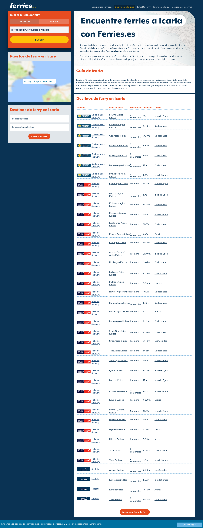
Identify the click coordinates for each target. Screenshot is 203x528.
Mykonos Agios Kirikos (116, 273)
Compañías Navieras (102, 7)
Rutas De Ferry (143, 7)
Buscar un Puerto (39, 136)
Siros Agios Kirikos (118, 341)
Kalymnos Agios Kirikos (117, 126)
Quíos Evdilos (116, 370)
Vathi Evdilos (115, 460)
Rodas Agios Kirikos (119, 321)
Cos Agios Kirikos (117, 136)
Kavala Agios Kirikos (119, 234)
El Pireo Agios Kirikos (119, 311)
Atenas (158, 311)
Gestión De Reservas (182, 7)
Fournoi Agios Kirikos (116, 116)
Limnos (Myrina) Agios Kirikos (117, 253)
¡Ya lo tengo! (189, 524)
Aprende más (95, 524)
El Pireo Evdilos (116, 439)
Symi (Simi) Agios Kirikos (117, 332)
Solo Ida (54, 21)
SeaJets (95, 469)
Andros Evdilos (116, 470)
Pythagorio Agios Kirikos (117, 175)
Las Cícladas (161, 273)
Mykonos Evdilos (117, 419)
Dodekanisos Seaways (98, 116)
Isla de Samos (161, 175)
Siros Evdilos (115, 450)
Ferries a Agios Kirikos (23, 127)
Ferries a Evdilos (20, 119)
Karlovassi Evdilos (118, 391)
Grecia (158, 234)
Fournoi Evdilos (116, 380)
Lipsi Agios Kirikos (118, 155)
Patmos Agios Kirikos (119, 165)
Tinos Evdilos (115, 499)
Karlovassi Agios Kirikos (117, 214)
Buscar (39, 39)
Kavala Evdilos (116, 400)
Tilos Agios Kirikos (118, 351)
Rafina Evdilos (116, 490)
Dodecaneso (161, 126)
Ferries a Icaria (113, 51)
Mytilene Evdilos (117, 429)
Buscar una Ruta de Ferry (135, 512)
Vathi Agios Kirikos (118, 360)
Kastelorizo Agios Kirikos (118, 224)
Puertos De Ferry (161, 7)
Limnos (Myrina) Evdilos (117, 411)
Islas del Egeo (161, 116)
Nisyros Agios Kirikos (119, 292)
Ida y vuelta (24, 21)
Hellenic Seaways (96, 185)
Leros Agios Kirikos (118, 145)
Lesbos (158, 283)
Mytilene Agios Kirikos (116, 283)
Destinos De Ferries (124, 7)
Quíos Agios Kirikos (118, 183)
